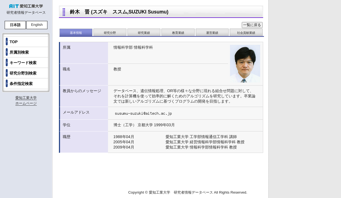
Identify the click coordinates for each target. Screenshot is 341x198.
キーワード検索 (23, 63)
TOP (14, 42)
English (37, 25)
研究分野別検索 (23, 73)
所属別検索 (19, 52)
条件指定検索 (21, 83)
